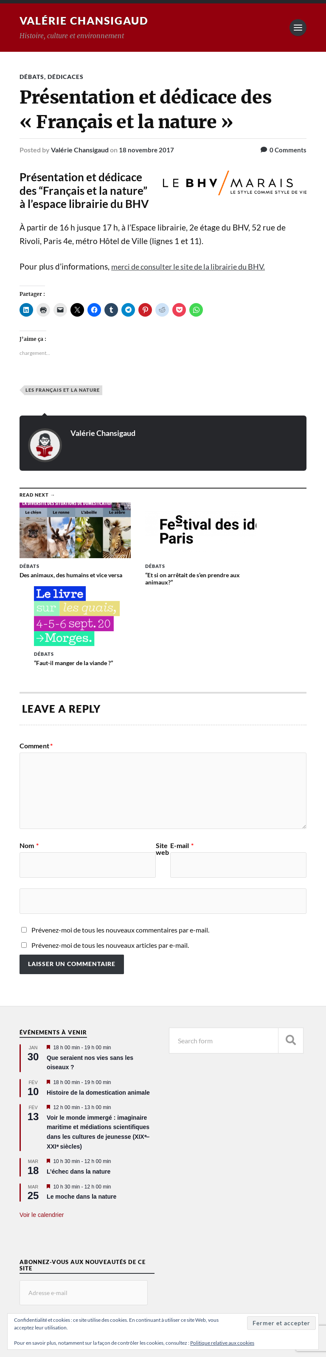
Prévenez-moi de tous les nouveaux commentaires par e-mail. (120, 846)
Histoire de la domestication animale (98, 1009)
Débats (32, 76)
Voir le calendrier (42, 1131)
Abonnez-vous (54, 1241)
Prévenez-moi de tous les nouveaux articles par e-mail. (110, 861)
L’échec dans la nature (78, 1087)
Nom (29, 762)
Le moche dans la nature (81, 1113)
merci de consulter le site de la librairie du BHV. (195, 266)
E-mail (182, 762)
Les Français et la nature (62, 390)
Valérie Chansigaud (87, 20)
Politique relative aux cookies (222, 1343)
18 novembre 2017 (147, 150)
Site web (162, 765)
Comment (36, 662)
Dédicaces (66, 76)
